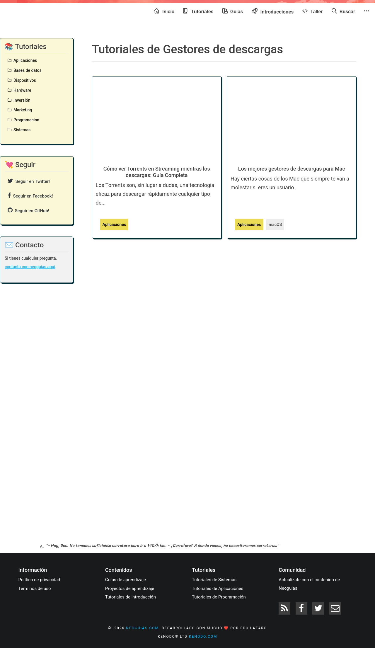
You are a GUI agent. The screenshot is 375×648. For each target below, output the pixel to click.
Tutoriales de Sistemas (214, 579)
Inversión (19, 100)
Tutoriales (198, 11)
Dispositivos (22, 80)
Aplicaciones (22, 60)
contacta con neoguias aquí (30, 266)
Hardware (19, 90)
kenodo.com (203, 637)
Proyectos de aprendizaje (129, 588)
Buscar (343, 11)
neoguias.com (142, 628)
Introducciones (273, 11)
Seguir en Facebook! (30, 196)
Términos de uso (34, 588)
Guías (232, 11)
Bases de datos (25, 70)
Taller (312, 11)
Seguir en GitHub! (28, 210)
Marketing (20, 110)
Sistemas (19, 129)
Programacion (23, 120)
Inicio (164, 11)
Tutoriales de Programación (219, 597)
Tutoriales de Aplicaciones (217, 588)
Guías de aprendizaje (125, 579)
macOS (275, 224)
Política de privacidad (39, 579)
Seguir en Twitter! (29, 181)
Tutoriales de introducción (130, 597)
